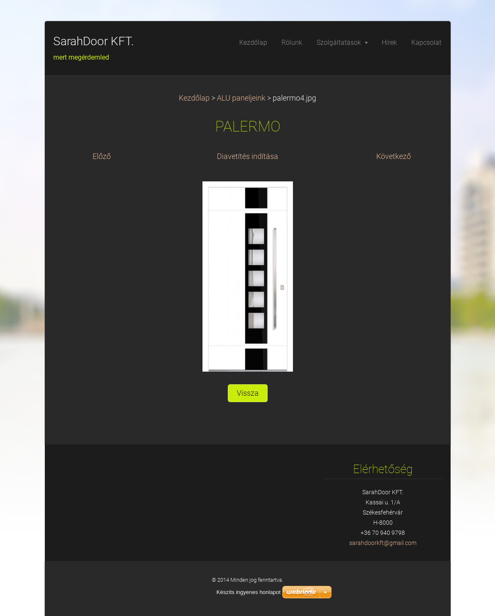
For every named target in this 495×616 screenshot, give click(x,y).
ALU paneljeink (241, 98)
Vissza (248, 393)
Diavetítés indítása (247, 156)
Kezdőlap (194, 98)
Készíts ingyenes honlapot (248, 592)
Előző (102, 156)
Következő (393, 156)
